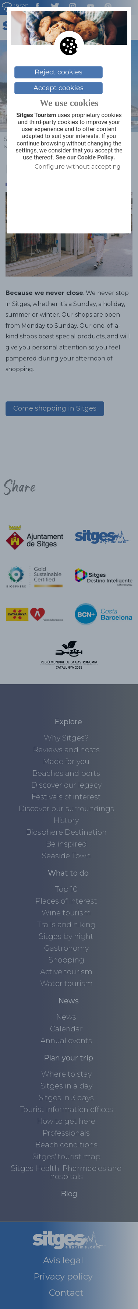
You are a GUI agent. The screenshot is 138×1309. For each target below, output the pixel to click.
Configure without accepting (78, 166)
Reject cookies (58, 72)
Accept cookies (58, 88)
